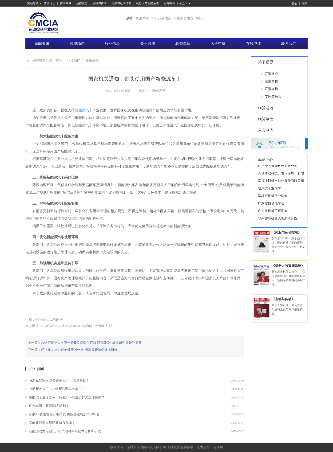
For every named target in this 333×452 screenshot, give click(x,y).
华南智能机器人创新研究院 (277, 220)
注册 (305, 3)
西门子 (201, 18)
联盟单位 (182, 44)
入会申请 (218, 44)
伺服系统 (142, 18)
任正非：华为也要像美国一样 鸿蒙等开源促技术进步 (79, 349)
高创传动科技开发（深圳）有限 (281, 175)
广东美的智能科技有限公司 (277, 167)
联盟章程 (271, 81)
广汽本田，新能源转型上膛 (48, 406)
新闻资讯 (41, 44)
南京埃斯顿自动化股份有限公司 (281, 182)
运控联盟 (81, 3)
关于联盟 (147, 44)
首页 (59, 60)
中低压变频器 (161, 18)
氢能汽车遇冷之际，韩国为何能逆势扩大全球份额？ (67, 397)
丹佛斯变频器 (183, 18)
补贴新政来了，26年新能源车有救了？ (57, 389)
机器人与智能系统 (147, 3)
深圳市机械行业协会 (273, 197)
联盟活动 (265, 108)
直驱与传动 (99, 3)
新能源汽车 (83, 110)
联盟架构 (271, 89)
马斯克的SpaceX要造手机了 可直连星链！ (59, 380)
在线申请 (253, 44)
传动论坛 (49, 3)
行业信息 (112, 44)
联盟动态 (77, 44)
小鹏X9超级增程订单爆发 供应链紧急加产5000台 (64, 414)
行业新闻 (73, 60)
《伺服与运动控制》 (286, 232)
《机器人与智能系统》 (288, 266)
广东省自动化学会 (271, 205)
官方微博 (169, 3)
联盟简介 (271, 74)
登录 (292, 3)
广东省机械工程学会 (273, 212)
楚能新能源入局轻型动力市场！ (52, 423)
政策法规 (92, 60)
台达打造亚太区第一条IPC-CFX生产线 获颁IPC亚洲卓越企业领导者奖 (91, 342)
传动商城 (65, 3)
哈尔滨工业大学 (269, 190)
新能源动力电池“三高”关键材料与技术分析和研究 (65, 431)
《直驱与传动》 (283, 299)
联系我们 (288, 44)
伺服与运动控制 (121, 3)
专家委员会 (273, 96)
